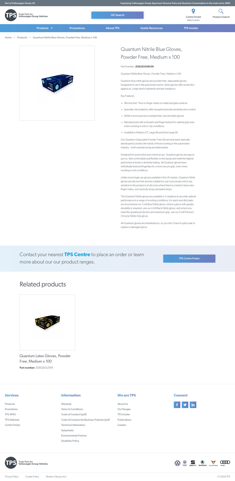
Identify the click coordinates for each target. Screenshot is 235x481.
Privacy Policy (11, 477)
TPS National (12, 420)
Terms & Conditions (72, 409)
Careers (122, 425)
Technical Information (73, 425)
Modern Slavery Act (56, 477)
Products (42, 28)
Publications (125, 420)
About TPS (112, 28)
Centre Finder (12, 425)
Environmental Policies (74, 435)
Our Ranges (124, 409)
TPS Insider (191, 28)
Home (8, 37)
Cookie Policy (32, 477)
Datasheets (67, 430)
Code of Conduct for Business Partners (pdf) (85, 420)
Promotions (77, 28)
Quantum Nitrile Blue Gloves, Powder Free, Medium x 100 (65, 37)
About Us (123, 404)
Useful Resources (151, 28)
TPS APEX (10, 414)
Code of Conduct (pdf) (74, 414)
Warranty (66, 404)
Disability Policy (70, 441)
